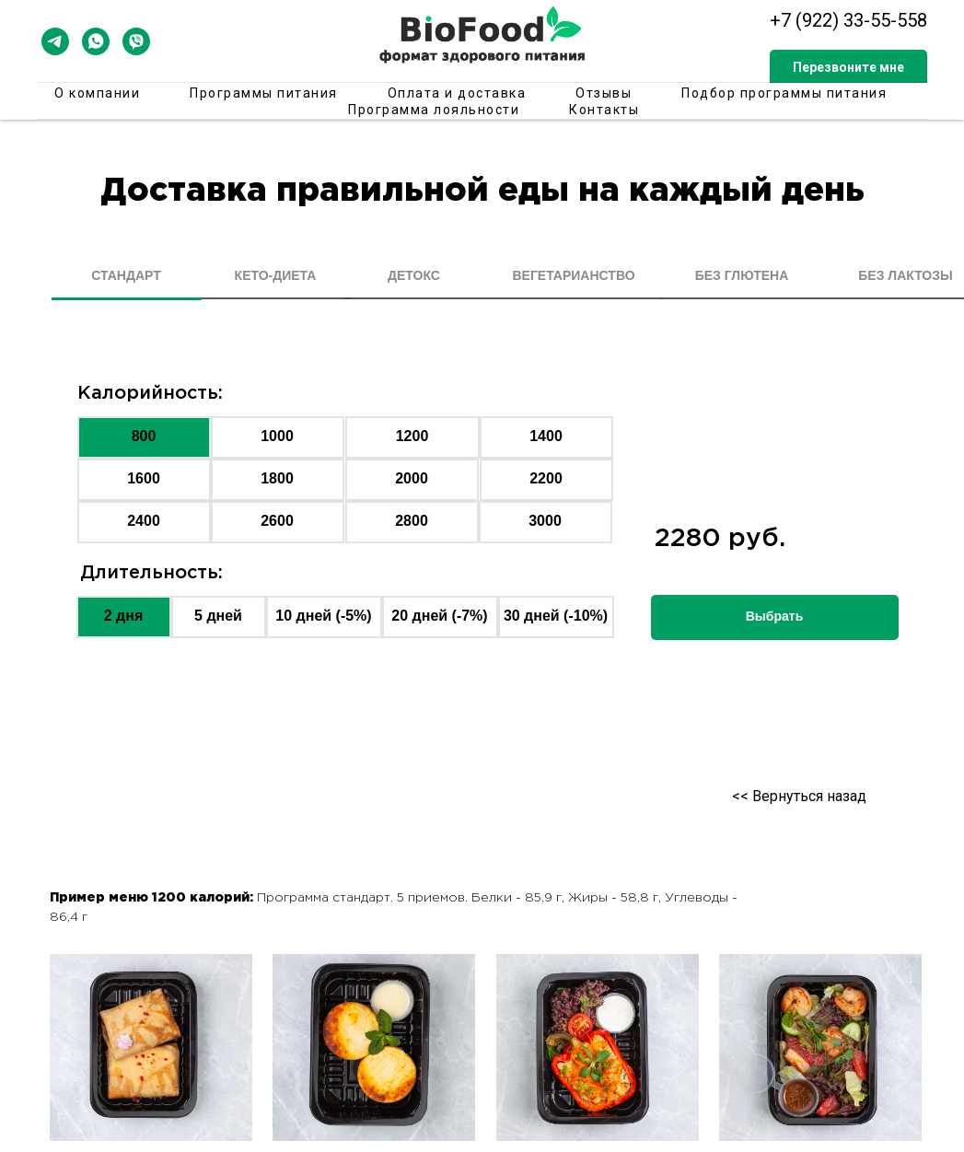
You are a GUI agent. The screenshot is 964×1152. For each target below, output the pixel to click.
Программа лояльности (433, 109)
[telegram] (55, 41)
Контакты (604, 109)
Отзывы (603, 93)
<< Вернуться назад (799, 796)
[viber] (136, 41)
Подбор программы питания (784, 93)
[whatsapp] (96, 41)
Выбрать (775, 616)
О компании (97, 93)
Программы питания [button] (264, 93)
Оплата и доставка (457, 93)
